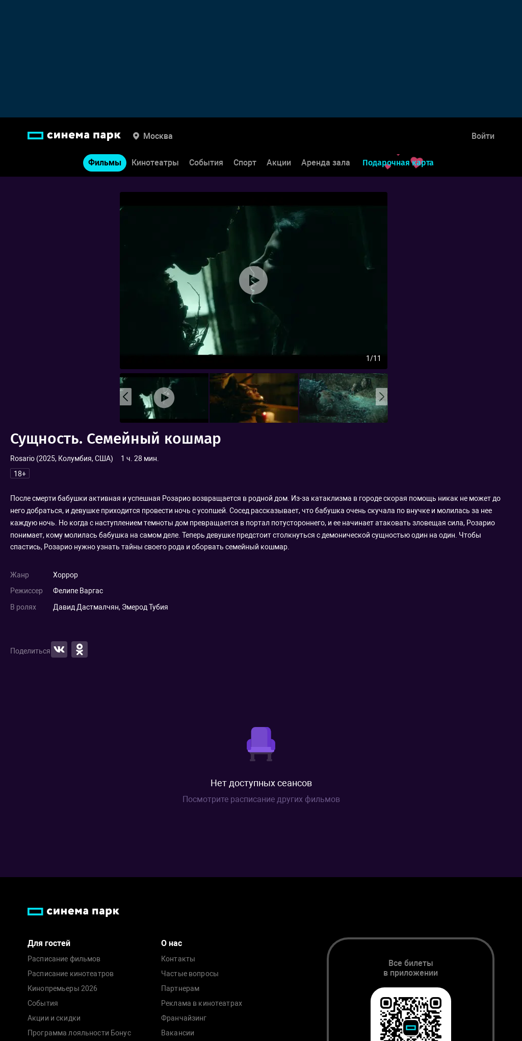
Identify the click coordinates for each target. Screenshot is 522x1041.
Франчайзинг (184, 1018)
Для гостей (49, 943)
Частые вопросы (190, 974)
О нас (171, 943)
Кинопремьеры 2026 (62, 988)
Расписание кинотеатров (71, 974)
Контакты (178, 959)
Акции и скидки (54, 1018)
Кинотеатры (155, 162)
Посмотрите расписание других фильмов (261, 799)
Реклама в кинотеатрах (201, 1003)
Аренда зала (325, 162)
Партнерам (180, 988)
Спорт (244, 162)
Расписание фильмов (64, 959)
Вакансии (177, 1033)
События (206, 162)
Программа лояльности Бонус (79, 1033)
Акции (279, 162)
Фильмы (104, 162)
